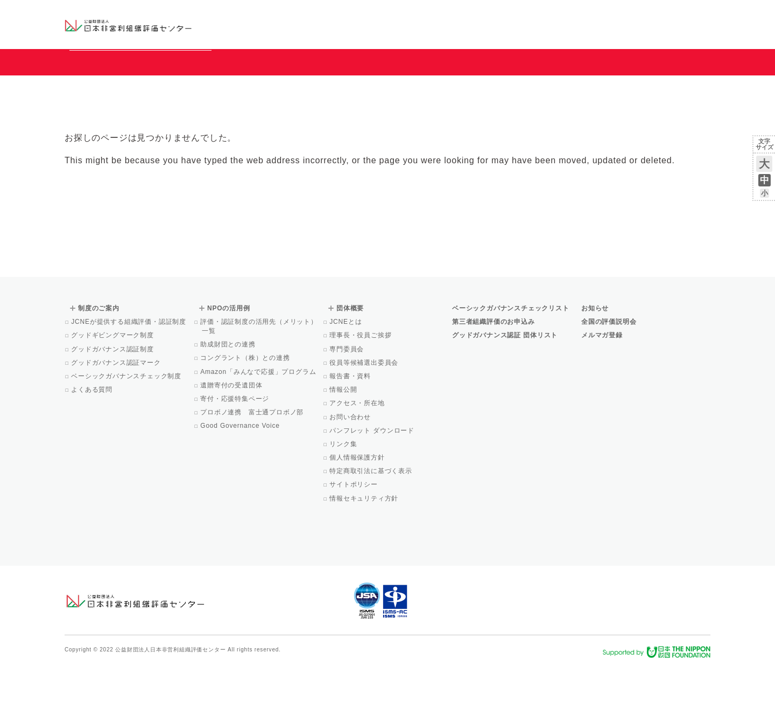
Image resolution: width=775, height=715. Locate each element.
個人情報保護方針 (358, 506)
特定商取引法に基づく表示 (371, 520)
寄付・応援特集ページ (235, 448)
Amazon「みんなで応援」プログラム (259, 421)
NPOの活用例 (521, 24)
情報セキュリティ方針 (364, 547)
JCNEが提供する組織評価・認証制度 (129, 370)
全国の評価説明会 (608, 370)
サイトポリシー (354, 533)
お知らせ (601, 14)
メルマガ (612, 32)
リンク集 (344, 493)
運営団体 (630, 14)
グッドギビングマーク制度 (113, 384)
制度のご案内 (443, 24)
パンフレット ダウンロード (372, 479)
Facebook (585, 32)
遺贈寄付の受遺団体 (232, 434)
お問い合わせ (667, 14)
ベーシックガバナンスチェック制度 (127, 425)
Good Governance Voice (241, 474)
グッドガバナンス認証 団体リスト (505, 384)
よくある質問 (92, 438)
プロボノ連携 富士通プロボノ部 (253, 461)
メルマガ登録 (602, 384)
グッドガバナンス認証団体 (254, 24)
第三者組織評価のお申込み (493, 370)
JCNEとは (346, 370)
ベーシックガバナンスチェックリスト (353, 24)
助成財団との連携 (229, 393)
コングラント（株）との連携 (246, 407)
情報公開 (344, 438)
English (700, 14)
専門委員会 (347, 398)
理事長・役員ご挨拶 (361, 384)
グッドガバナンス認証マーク (117, 411)
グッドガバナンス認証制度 (113, 398)
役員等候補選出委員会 (364, 411)
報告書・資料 (351, 425)
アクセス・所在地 (358, 452)
